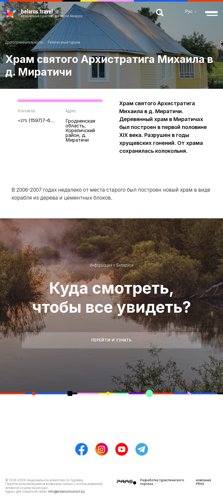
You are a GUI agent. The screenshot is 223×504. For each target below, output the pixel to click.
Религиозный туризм (64, 42)
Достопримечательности (24, 42)
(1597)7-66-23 (36, 120)
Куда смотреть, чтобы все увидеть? (111, 297)
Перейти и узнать (111, 340)
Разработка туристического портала (162, 482)
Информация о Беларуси (111, 265)
